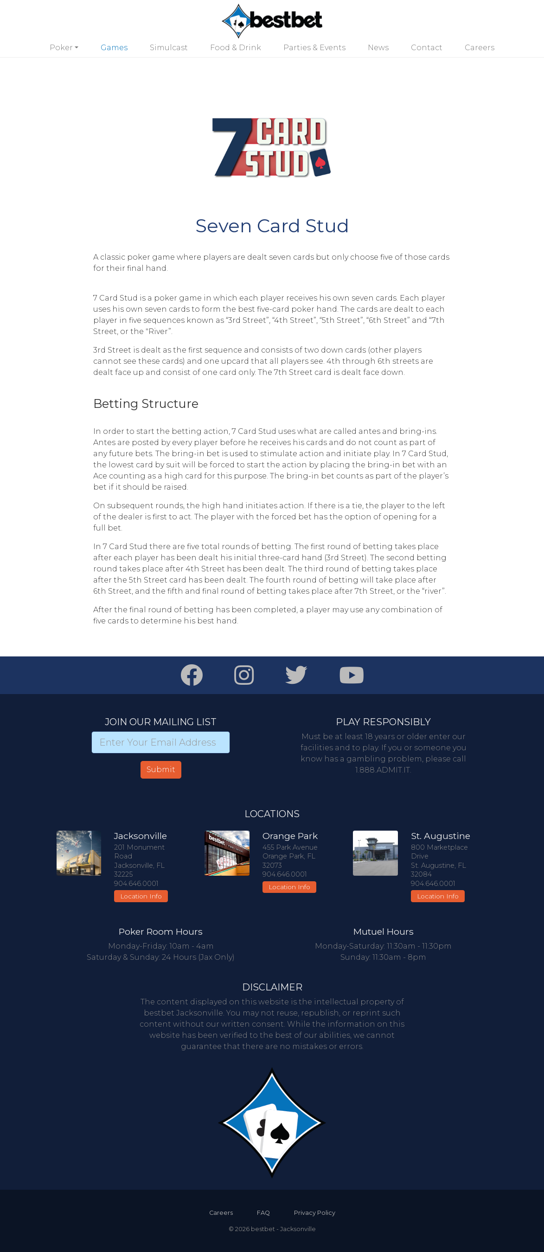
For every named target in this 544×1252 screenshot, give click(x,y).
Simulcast (169, 47)
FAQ (263, 1212)
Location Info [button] (141, 896)
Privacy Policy (314, 1212)
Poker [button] (61, 47)
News (378, 47)
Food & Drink (235, 47)
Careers (479, 47)
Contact (426, 47)
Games (114, 47)
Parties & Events (314, 47)
